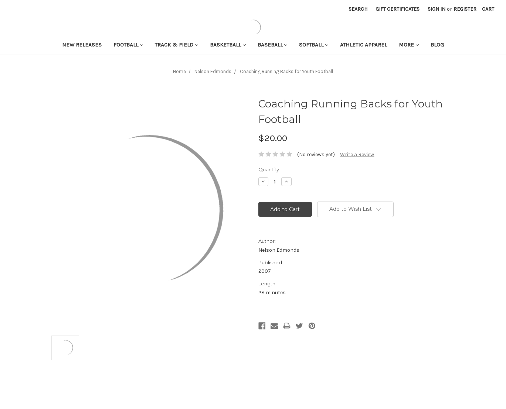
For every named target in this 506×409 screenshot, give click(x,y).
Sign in (436, 9)
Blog (437, 44)
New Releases (82, 44)
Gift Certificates (398, 9)
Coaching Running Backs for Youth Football (286, 71)
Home (179, 71)
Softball (313, 44)
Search (358, 9)
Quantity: (269, 169)
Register (465, 9)
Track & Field (176, 44)
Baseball (273, 44)
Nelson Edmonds (212, 71)
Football (128, 44)
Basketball (228, 44)
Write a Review (357, 154)
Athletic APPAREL (363, 44)
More (409, 44)
